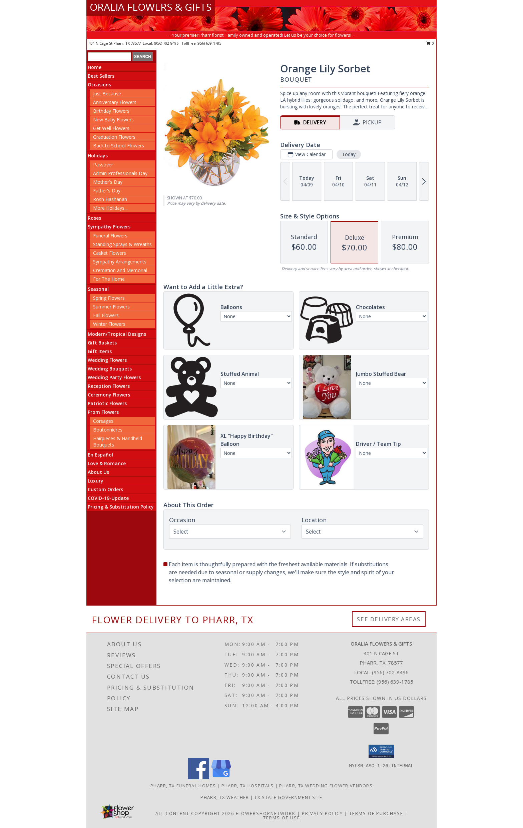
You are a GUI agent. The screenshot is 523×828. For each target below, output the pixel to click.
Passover (103, 164)
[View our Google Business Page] (221, 777)
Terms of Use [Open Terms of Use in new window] (281, 818)
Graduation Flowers (114, 137)
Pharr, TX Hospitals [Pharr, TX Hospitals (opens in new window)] (247, 786)
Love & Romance (107, 463)
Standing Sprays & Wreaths (122, 244)
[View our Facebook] (198, 777)
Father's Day (106, 190)
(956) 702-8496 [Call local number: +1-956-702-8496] (166, 43)
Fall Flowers (106, 315)
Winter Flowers (109, 324)
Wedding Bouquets (110, 368)
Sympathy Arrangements (119, 261)
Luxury (95, 481)
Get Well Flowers (111, 128)
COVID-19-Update (108, 498)
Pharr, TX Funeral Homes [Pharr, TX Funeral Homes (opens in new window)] (183, 786)
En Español (100, 455)
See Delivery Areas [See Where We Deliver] (389, 619)
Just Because (107, 93)
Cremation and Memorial (120, 270)
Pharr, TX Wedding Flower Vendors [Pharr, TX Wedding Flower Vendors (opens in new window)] (326, 786)
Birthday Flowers (111, 111)
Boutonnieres (107, 430)
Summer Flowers (111, 306)
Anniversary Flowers (114, 102)
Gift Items (100, 351)
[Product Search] (109, 56)
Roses (94, 218)
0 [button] (430, 43)
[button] (381, 751)
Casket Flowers (109, 253)
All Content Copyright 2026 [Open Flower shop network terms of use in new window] (194, 813)
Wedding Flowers (107, 360)
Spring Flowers (109, 298)
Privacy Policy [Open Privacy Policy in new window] (322, 813)
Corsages (103, 421)
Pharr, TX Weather (224, 797)
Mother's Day (107, 182)
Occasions (99, 84)
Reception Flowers (109, 386)
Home (94, 67)
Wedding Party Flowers (114, 377)
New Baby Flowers (113, 119)
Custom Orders (105, 489)
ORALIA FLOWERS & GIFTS (150, 7)
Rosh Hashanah (110, 199)
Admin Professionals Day (120, 173)
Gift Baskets (102, 342)
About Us (98, 472)
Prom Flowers (103, 412)
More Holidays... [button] (110, 208)
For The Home (109, 279)
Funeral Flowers (110, 235)
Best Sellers (101, 76)
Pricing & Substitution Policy (121, 507)
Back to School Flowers (118, 145)
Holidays (98, 155)
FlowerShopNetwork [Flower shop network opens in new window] (266, 813)
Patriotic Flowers (107, 403)
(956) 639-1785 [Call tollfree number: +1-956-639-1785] (209, 43)
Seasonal (98, 289)
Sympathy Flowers (109, 226)
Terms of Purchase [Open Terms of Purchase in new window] (376, 813)
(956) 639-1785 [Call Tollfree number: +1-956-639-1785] (395, 681)
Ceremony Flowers (109, 394)
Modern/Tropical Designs (117, 334)
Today (349, 154)
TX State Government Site (288, 797)
